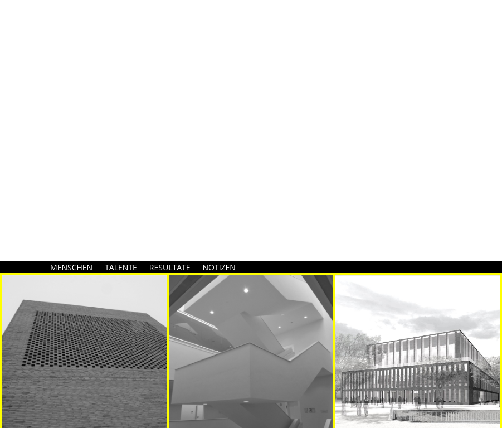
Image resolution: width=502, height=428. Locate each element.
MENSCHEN (71, 267)
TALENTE (121, 267)
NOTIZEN (219, 267)
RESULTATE (170, 267)
